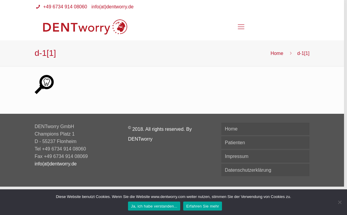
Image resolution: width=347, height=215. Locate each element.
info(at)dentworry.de (112, 6)
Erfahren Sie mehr (202, 206)
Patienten (235, 142)
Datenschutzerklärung (248, 170)
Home (277, 53)
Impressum (236, 156)
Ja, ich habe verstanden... (154, 206)
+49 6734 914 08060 (64, 6)
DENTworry (140, 139)
